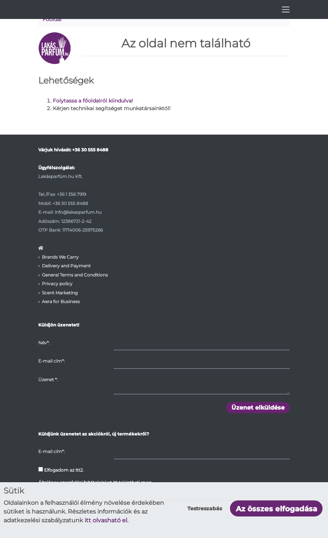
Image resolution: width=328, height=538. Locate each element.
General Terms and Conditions (75, 275)
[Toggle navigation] (285, 9)
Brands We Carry (60, 257)
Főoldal (52, 19)
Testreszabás (204, 508)
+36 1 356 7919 (71, 194)
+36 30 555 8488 (90, 149)
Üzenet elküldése (258, 407)
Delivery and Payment (66, 265)
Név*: (44, 342)
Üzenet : (48, 379)
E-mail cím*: (51, 361)
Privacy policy (57, 283)
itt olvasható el (106, 520)
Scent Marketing (60, 292)
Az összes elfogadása (276, 508)
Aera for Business (61, 301)
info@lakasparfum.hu (78, 212)
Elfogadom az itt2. (61, 470)
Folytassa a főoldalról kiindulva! (93, 100)
